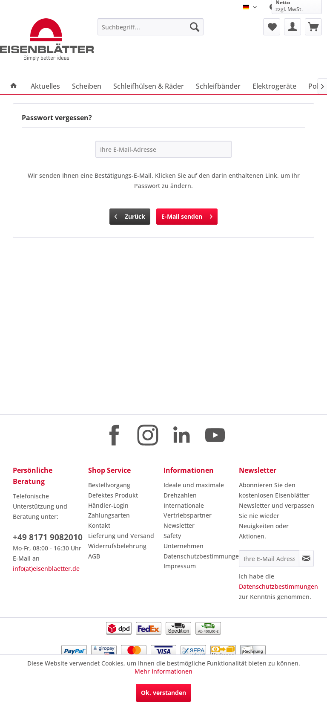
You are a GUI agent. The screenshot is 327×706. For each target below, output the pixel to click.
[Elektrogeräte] (274, 86)
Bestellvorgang (109, 485)
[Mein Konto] (292, 26)
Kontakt (99, 525)
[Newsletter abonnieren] (306, 558)
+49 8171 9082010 (48, 537)
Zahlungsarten (109, 515)
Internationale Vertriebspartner (188, 510)
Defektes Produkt (113, 495)
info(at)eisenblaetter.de (46, 568)
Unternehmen (184, 546)
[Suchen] (195, 26)
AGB (94, 556)
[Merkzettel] (271, 26)
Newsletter (179, 525)
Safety (172, 536)
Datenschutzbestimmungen (199, 556)
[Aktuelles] (45, 86)
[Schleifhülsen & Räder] (148, 86)
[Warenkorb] (313, 26)
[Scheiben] (86, 86)
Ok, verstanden (163, 693)
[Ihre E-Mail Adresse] (269, 558)
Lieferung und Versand (121, 536)
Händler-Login (108, 505)
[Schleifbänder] (218, 86)
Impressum (180, 566)
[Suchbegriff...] (151, 26)
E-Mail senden (186, 215)
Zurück (130, 215)
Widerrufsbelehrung (117, 546)
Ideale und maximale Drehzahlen (194, 490)
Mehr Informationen (163, 671)
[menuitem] (151, 26)
